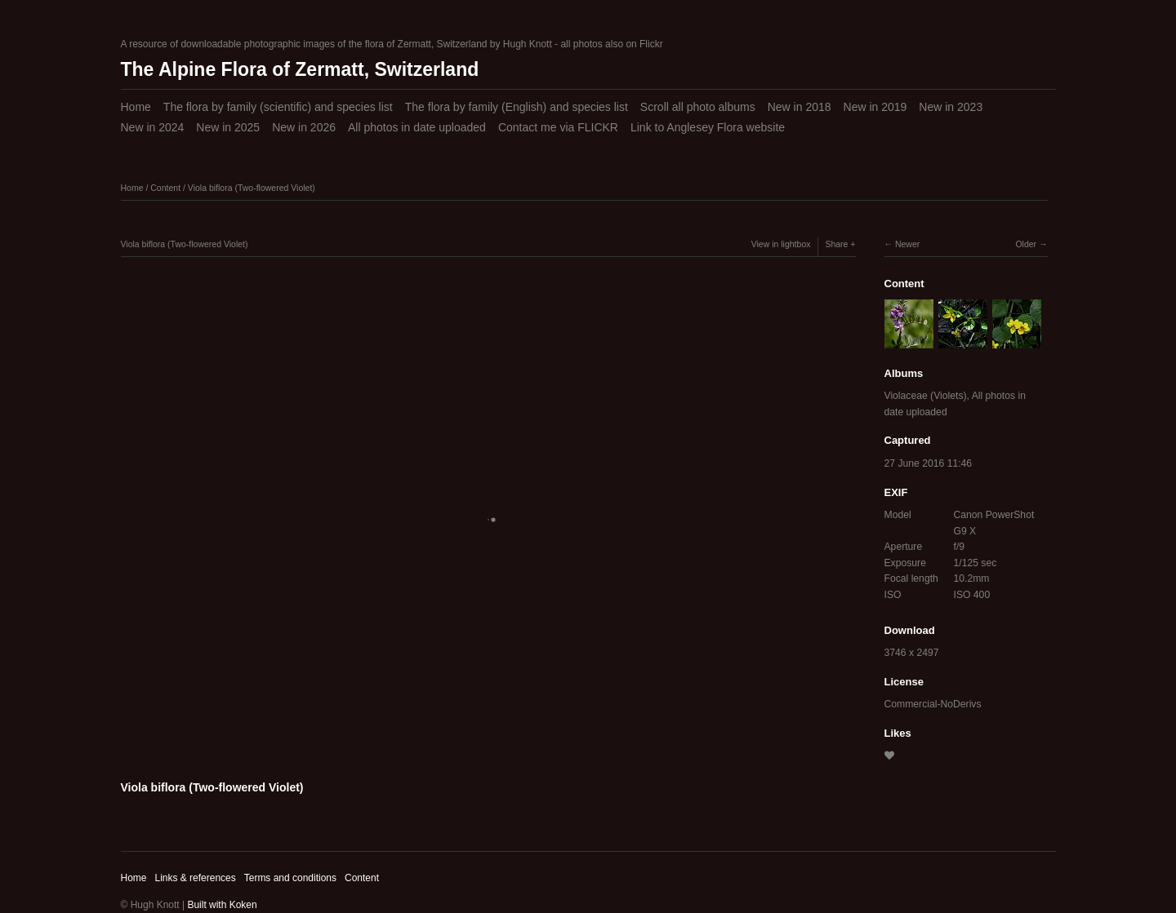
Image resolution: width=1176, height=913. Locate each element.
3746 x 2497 (911, 652)
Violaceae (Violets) (925, 395)
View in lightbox (781, 244)
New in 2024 (153, 127)
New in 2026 (304, 127)
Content (165, 188)
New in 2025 (228, 127)
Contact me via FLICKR (558, 127)
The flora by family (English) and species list (516, 106)
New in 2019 (875, 106)
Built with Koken (221, 905)
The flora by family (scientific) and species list (278, 106)
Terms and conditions (290, 878)
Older (1025, 244)
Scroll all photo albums (697, 106)
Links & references (194, 878)
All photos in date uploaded (417, 127)
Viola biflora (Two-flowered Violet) (251, 188)
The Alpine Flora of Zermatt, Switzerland (300, 69)
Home (136, 106)
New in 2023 (950, 106)
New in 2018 (799, 106)
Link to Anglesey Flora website (707, 127)
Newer (907, 244)
